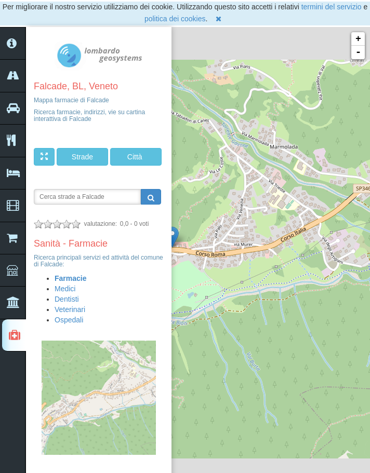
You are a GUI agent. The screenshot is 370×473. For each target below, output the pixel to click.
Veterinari (70, 309)
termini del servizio (331, 7)
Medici (65, 289)
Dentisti (67, 299)
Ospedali (69, 320)
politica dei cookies (175, 19)
